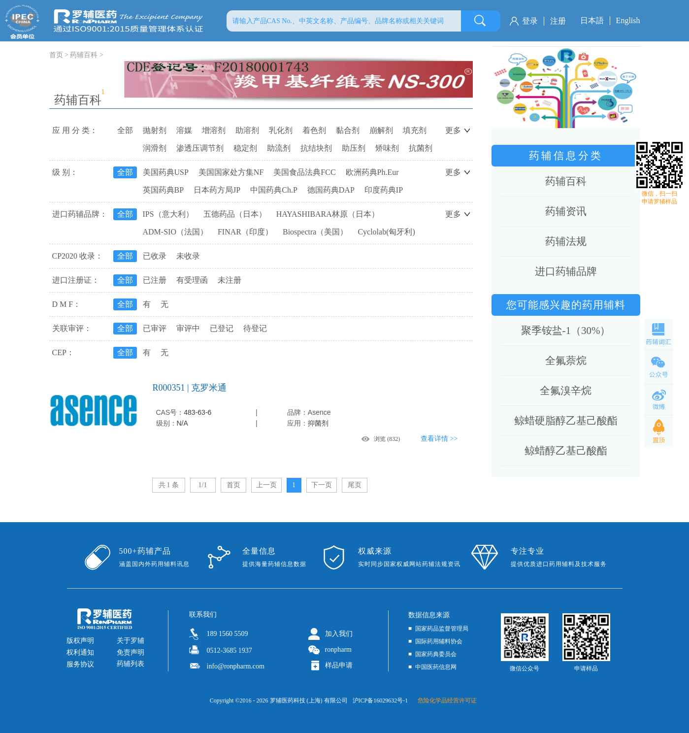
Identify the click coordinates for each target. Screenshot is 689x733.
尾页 (354, 485)
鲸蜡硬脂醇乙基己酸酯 (566, 421)
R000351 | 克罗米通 (190, 388)
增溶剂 (214, 130)
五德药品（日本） (234, 214)
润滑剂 (154, 148)
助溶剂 (247, 130)
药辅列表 (130, 663)
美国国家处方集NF (230, 172)
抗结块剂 (316, 148)
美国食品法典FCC (304, 172)
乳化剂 (281, 130)
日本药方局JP (217, 190)
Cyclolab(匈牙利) (386, 232)
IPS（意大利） (168, 214)
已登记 (221, 328)
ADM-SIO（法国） (175, 232)
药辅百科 (84, 55)
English (628, 20)
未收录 (188, 256)
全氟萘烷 (566, 360)
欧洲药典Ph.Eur (372, 172)
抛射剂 (154, 130)
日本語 (592, 20)
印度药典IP (383, 190)
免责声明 (130, 652)
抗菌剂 (420, 148)
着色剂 (314, 130)
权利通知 (80, 652)
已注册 (154, 280)
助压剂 (353, 148)
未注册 (229, 280)
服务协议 (80, 664)
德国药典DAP (331, 190)
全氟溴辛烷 (565, 391)
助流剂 (279, 148)
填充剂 (415, 130)
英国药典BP (163, 190)
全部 (125, 130)
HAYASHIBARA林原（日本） (327, 214)
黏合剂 (348, 130)
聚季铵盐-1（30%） (566, 330)
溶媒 (184, 130)
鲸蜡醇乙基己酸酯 (566, 451)
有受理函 (192, 280)
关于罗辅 (130, 640)
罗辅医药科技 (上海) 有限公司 (309, 700)
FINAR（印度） (245, 232)
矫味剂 (387, 148)
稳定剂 (245, 148)
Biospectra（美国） (315, 232)
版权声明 (80, 640)
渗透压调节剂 (200, 148)
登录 (530, 21)
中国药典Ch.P (273, 190)
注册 (558, 21)
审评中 (188, 328)
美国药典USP (166, 172)
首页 (233, 485)
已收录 (154, 256)
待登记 (255, 328)
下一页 (321, 485)
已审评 (154, 328)
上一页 (266, 485)
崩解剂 (381, 130)
